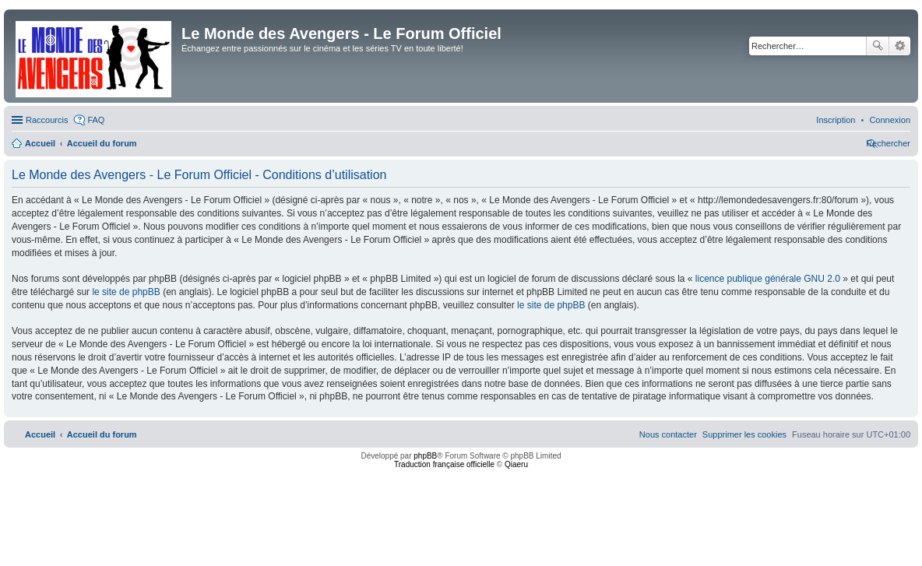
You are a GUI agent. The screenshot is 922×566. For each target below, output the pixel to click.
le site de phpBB (126, 292)
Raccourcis (47, 120)
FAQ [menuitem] (95, 120)
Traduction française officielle (444, 464)
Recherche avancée (899, 46)
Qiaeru (516, 464)
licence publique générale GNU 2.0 (767, 278)
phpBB (425, 456)
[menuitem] (889, 120)
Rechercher (877, 46)
